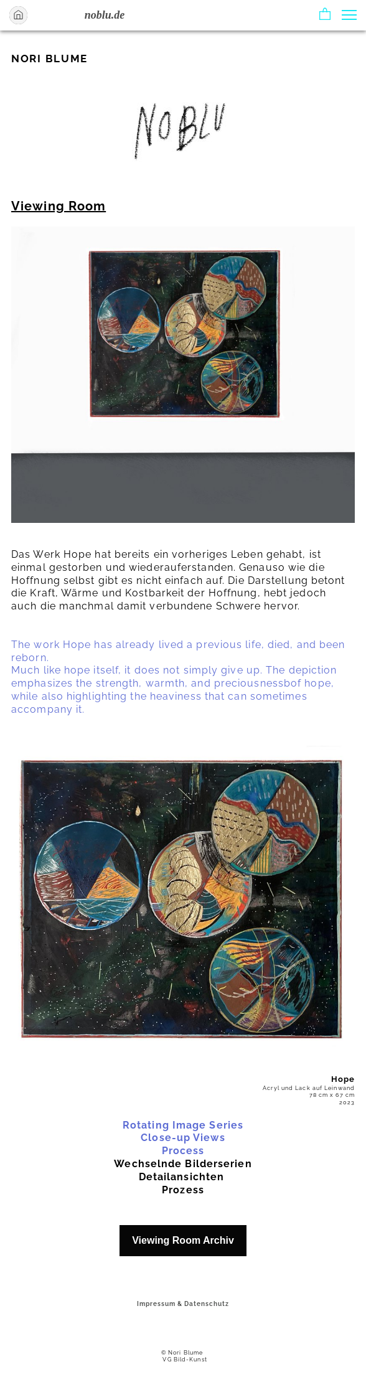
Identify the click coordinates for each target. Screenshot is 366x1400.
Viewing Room (58, 206)
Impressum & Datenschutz (183, 1303)
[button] (324, 15)
